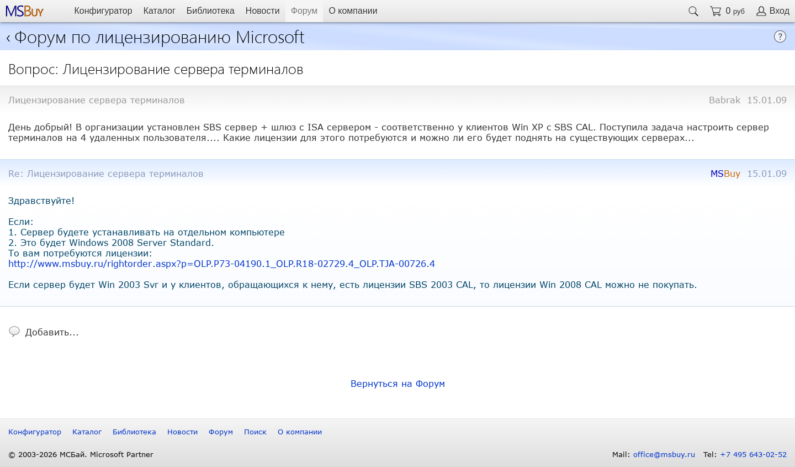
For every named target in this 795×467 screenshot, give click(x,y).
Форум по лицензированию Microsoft (159, 36)
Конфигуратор (103, 10)
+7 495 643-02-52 (753, 454)
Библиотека (211, 10)
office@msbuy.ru (664, 454)
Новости (263, 10)
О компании (352, 10)
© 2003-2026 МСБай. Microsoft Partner (80, 454)
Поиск (255, 431)
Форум (304, 10)
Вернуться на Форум (398, 383)
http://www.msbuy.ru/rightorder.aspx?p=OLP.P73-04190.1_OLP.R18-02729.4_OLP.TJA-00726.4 (221, 263)
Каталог (160, 10)
